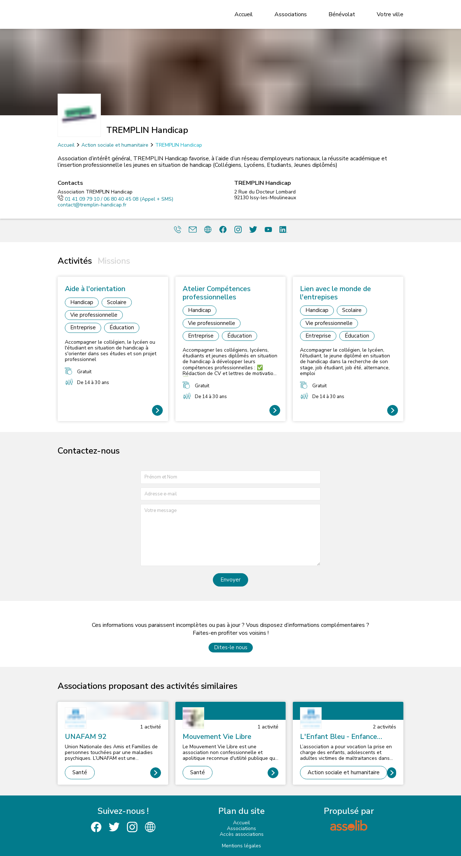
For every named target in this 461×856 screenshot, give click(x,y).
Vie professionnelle (93, 314)
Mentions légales (241, 845)
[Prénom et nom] (230, 477)
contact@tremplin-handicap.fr (92, 204)
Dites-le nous (230, 647)
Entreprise (83, 327)
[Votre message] (230, 535)
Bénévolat (341, 14)
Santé (79, 772)
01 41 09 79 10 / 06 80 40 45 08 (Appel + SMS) (115, 199)
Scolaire (116, 302)
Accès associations (242, 834)
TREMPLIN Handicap (178, 145)
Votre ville (390, 14)
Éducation (121, 327)
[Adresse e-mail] (230, 494)
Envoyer (230, 579)
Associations (290, 14)
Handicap (81, 302)
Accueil (243, 14)
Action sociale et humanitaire (114, 145)
